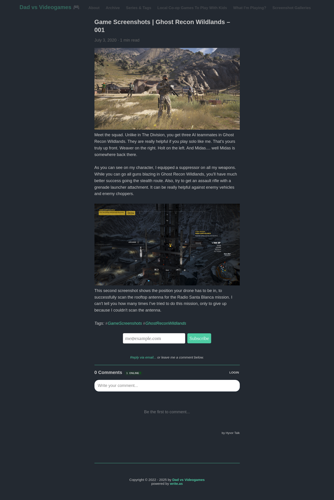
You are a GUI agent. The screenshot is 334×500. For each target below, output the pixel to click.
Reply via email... (143, 357)
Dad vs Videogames (188, 480)
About (93, 8)
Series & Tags (138, 8)
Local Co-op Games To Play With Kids (192, 8)
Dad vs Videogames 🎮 (50, 7)
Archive (113, 8)
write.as (176, 483)
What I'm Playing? (249, 8)
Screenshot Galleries (291, 8)
